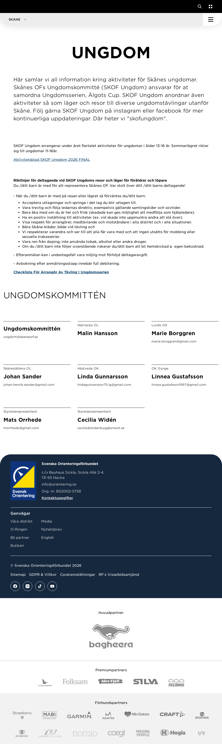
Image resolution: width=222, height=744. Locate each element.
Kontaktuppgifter (57, 498)
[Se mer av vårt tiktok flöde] (40, 586)
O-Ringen (18, 529)
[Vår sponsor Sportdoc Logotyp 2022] (202, 715)
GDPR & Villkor (43, 575)
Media (46, 521)
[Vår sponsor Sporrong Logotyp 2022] (22, 733)
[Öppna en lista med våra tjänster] (209, 6)
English (47, 538)
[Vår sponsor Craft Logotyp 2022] (172, 715)
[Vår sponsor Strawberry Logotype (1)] (22, 715)
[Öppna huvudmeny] (212, 19)
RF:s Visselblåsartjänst (119, 575)
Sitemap (18, 575)
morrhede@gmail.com (21, 428)
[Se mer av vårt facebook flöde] (15, 586)
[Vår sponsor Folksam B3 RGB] (75, 682)
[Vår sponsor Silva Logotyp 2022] (145, 682)
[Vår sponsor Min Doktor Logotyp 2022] (136, 715)
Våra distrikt (21, 521)
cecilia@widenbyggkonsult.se (100, 428)
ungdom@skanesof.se (20, 337)
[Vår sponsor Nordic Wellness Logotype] (50, 733)
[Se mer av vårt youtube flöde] (52, 586)
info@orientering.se (59, 484)
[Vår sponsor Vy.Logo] (201, 733)
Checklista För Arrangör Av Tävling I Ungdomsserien (61, 272)
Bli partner (19, 538)
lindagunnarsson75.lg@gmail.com (104, 384)
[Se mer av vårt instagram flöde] (27, 586)
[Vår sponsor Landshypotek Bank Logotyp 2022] (45, 682)
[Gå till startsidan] (11, 6)
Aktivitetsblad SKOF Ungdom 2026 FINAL (51, 160)
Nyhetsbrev (51, 529)
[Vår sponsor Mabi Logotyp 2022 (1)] (49, 715)
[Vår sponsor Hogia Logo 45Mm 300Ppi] (172, 733)
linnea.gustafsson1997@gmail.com (179, 384)
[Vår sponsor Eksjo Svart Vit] (176, 682)
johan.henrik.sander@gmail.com (28, 384)
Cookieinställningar (77, 575)
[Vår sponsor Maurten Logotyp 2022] (108, 715)
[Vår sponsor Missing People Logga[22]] (143, 733)
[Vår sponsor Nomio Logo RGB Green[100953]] (84, 733)
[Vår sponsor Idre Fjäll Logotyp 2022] (110, 682)
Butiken (17, 546)
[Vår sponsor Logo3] (117, 733)
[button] (101, 19)
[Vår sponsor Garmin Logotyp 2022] (79, 715)
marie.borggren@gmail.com (174, 341)
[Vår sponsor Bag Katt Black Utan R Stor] (111, 636)
